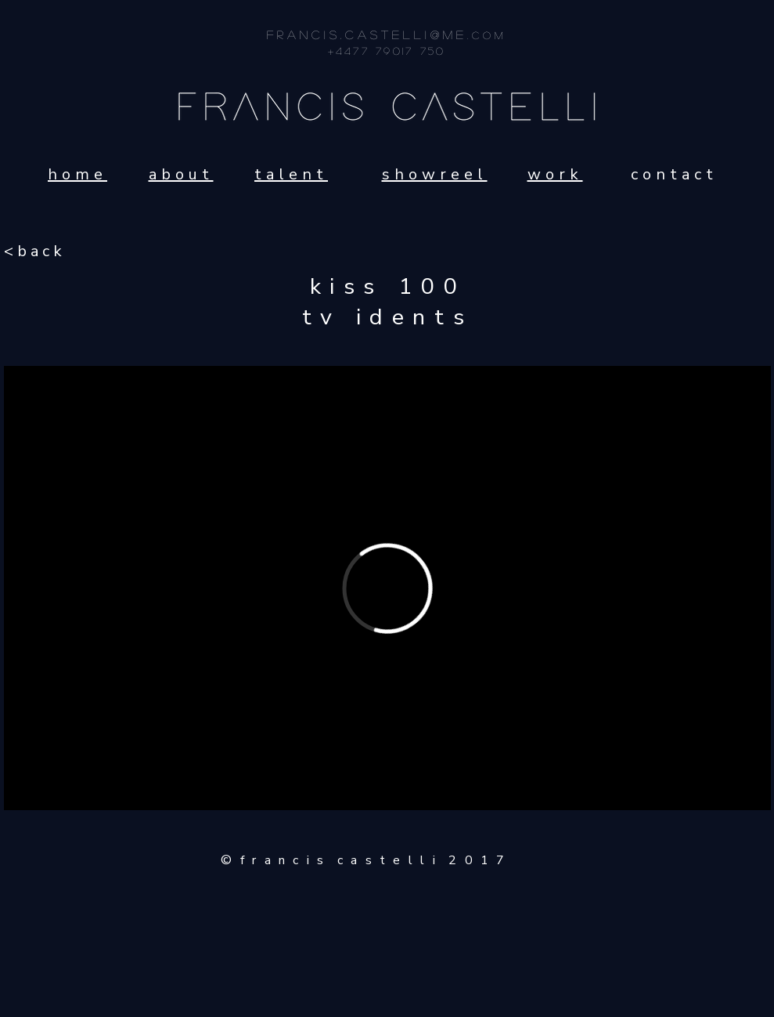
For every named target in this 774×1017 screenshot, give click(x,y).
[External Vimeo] (387, 588)
